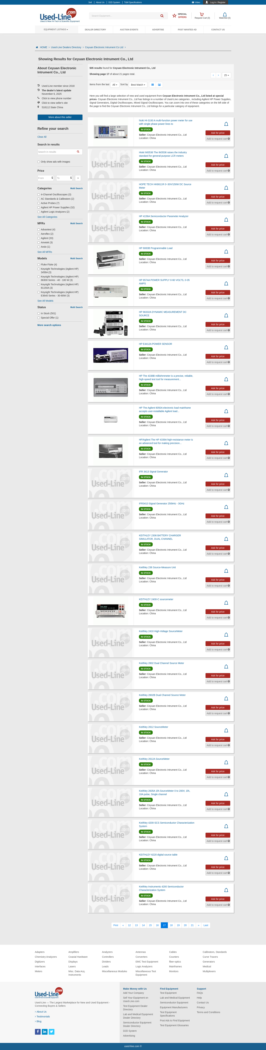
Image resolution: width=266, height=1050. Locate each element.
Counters (174, 956)
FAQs (200, 993)
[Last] (205, 925)
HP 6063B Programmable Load (155, 248)
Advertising (129, 1035)
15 (150, 925)
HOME (45, 47)
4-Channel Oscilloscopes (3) (54, 194)
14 (143, 925)
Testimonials (42, 1016)
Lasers (72, 966)
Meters (38, 971)
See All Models (46, 300)
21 (192, 925)
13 (136, 925)
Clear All (42, 136)
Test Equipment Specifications (168, 1014)
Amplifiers (74, 952)
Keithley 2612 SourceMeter (153, 727)
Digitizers (40, 961)
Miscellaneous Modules (114, 971)
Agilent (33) (45, 238)
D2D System (130, 1030)
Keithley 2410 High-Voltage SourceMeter (160, 631)
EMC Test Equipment (147, 961)
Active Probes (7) (48, 203)
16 (157, 925)
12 (129, 925)
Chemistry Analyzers (46, 956)
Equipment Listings (56, 29)
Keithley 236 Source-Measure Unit (157, 567)
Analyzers (107, 952)
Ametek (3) (45, 242)
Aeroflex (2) (45, 233)
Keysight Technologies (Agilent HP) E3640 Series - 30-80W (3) (58, 294)
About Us (41, 1011)
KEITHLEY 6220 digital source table (158, 854)
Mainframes (175, 966)
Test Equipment (168, 993)
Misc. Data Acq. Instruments (77, 973)
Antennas (141, 952)
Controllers (108, 956)
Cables (173, 952)
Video (196, 2)
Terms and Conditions (208, 1012)
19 (178, 925)
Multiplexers (209, 971)
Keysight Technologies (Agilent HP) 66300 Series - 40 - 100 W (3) (58, 278)
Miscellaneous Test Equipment (146, 973)
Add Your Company (133, 993)
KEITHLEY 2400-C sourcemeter (156, 599)
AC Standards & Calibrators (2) (56, 198)
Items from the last (99, 84)
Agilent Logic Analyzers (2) (54, 211)
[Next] (199, 925)
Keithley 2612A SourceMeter (154, 759)
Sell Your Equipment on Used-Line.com (135, 999)
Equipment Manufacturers (173, 1007)
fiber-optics (175, 961)
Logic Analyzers (144, 966)
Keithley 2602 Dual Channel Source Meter (161, 663)
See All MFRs (45, 252)
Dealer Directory (95, 29)
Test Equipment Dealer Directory (135, 1008)
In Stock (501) (47, 313)
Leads (105, 966)
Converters (141, 956)
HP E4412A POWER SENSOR (155, 344)
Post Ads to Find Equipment (175, 1020)
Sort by (124, 84)
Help (199, 997)
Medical (207, 966)
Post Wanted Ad (187, 29)
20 (185, 925)
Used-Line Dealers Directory (67, 47)
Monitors (174, 971)
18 (171, 925)
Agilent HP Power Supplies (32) (56, 207)
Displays (73, 961)
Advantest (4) (46, 229)
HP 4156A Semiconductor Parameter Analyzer (163, 216)
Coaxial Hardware (78, 956)
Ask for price (218, 132)
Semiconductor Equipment (174, 1002)
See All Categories (47, 217)
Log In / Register (217, 2)
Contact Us (218, 29)
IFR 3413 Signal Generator (153, 471)
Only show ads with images (54, 161)
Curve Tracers (210, 956)
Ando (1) (44, 246)
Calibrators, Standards (215, 952)
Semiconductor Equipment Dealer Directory (137, 1024)
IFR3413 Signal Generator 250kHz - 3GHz (161, 503)
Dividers (106, 961)
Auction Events (129, 29)
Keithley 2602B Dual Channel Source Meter (162, 695)
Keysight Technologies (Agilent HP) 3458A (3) (58, 270)
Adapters (40, 952)
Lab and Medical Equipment (175, 997)
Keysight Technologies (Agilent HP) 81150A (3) (58, 286)
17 (164, 925)
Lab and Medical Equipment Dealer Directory (138, 1016)
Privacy (201, 1007)
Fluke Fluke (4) (47, 264)
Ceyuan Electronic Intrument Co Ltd (105, 47)
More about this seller (60, 117)
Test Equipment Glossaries (174, 1025)
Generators (209, 961)
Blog (38, 1021)
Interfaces (40, 966)
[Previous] (123, 925)
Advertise (158, 29)
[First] (115, 925)
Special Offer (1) (48, 317)
